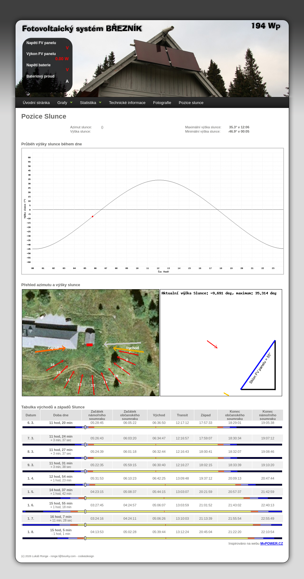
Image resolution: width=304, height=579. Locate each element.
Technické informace (127, 102)
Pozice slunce (191, 102)
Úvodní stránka (36, 102)
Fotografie (162, 102)
